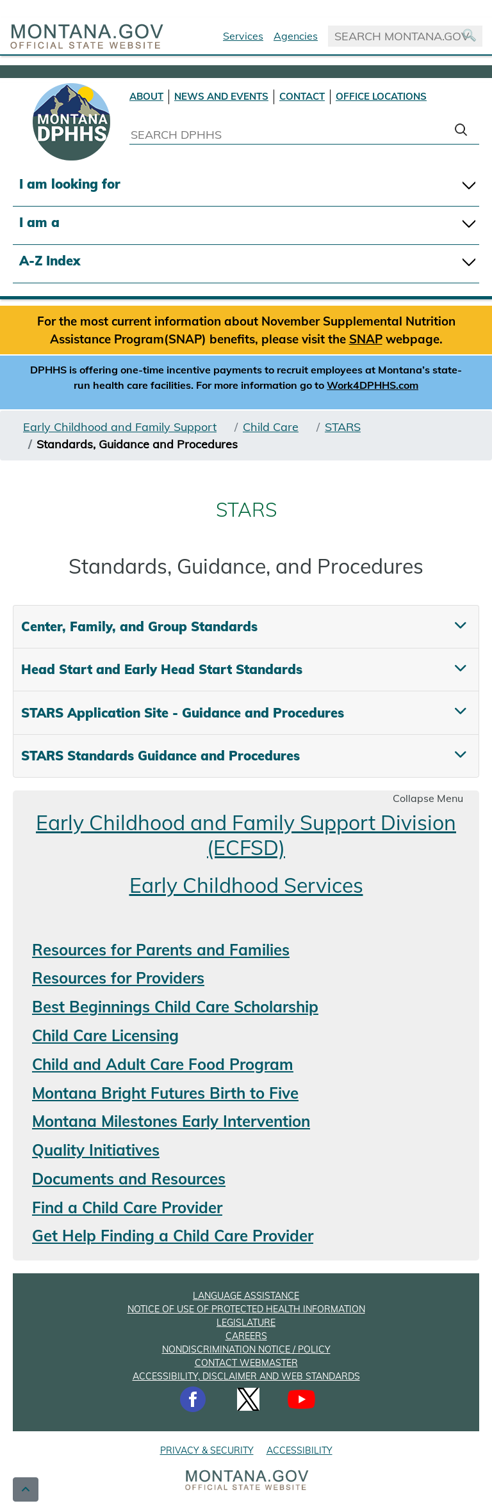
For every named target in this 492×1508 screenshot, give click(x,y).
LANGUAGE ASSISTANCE (246, 1295)
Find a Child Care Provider (127, 1207)
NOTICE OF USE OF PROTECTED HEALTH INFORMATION (246, 1309)
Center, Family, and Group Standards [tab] (139, 626)
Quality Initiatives (96, 1149)
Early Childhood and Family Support (120, 427)
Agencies (296, 35)
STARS (343, 427)
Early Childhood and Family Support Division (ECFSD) (246, 835)
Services (243, 35)
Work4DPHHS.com (372, 385)
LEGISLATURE (246, 1322)
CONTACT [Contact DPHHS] (302, 96)
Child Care (271, 427)
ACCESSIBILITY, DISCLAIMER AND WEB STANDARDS (246, 1376)
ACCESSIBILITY (299, 1450)
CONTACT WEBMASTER (246, 1363)
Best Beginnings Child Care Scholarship (175, 1006)
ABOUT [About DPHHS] (146, 96)
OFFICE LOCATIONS (381, 96)
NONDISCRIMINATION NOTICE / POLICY (246, 1349)
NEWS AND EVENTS (221, 96)
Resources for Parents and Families (161, 949)
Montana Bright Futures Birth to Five (165, 1093)
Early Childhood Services (246, 885)
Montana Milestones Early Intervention (171, 1121)
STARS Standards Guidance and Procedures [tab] (160, 756)
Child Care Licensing (105, 1035)
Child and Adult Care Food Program (162, 1064)
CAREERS (246, 1336)
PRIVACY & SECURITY (207, 1450)
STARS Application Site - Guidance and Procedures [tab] (182, 713)
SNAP (365, 339)
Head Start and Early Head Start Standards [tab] (161, 669)
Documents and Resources (129, 1178)
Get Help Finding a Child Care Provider (172, 1235)
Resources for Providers (118, 977)
